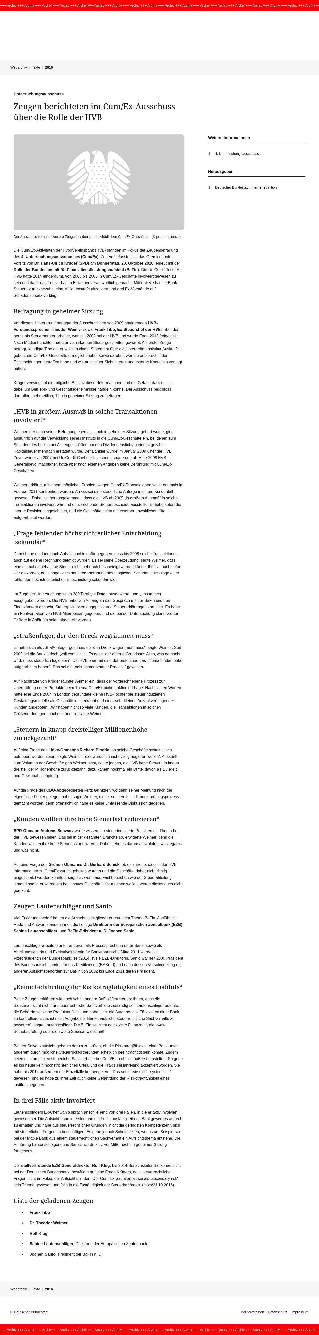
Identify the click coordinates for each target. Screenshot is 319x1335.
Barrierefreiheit (252, 1312)
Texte (36, 67)
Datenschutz (277, 1312)
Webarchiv (18, 67)
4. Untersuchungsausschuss (237, 154)
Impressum (300, 1312)
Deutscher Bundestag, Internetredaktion (246, 187)
